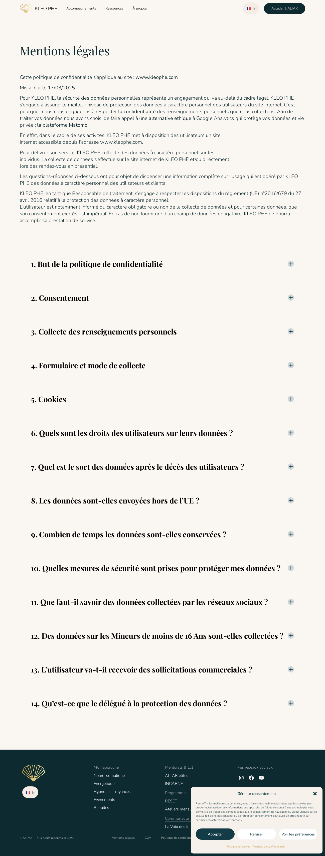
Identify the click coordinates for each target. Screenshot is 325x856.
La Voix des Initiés (181, 826)
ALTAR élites (176, 775)
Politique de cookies (238, 846)
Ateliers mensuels (181, 809)
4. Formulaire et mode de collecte (88, 365)
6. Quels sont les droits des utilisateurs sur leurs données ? (132, 433)
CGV (148, 838)
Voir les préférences (298, 834)
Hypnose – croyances (112, 791)
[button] (314, 793)
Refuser (256, 834)
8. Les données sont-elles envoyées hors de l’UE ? (115, 500)
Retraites (101, 807)
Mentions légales (123, 838)
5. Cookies (48, 399)
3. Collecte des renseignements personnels (104, 331)
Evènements (104, 799)
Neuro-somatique (109, 775)
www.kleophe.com (156, 77)
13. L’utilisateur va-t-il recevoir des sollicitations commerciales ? (141, 669)
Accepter (215, 834)
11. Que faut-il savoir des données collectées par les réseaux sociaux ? (149, 602)
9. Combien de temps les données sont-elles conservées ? (128, 534)
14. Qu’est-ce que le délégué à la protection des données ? (129, 703)
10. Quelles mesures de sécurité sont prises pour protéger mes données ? (155, 568)
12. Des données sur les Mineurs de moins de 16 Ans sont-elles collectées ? (157, 636)
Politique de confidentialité (269, 846)
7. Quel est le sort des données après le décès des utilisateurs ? (137, 467)
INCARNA (174, 783)
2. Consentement (60, 298)
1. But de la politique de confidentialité (97, 264)
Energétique (104, 783)
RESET (171, 801)
